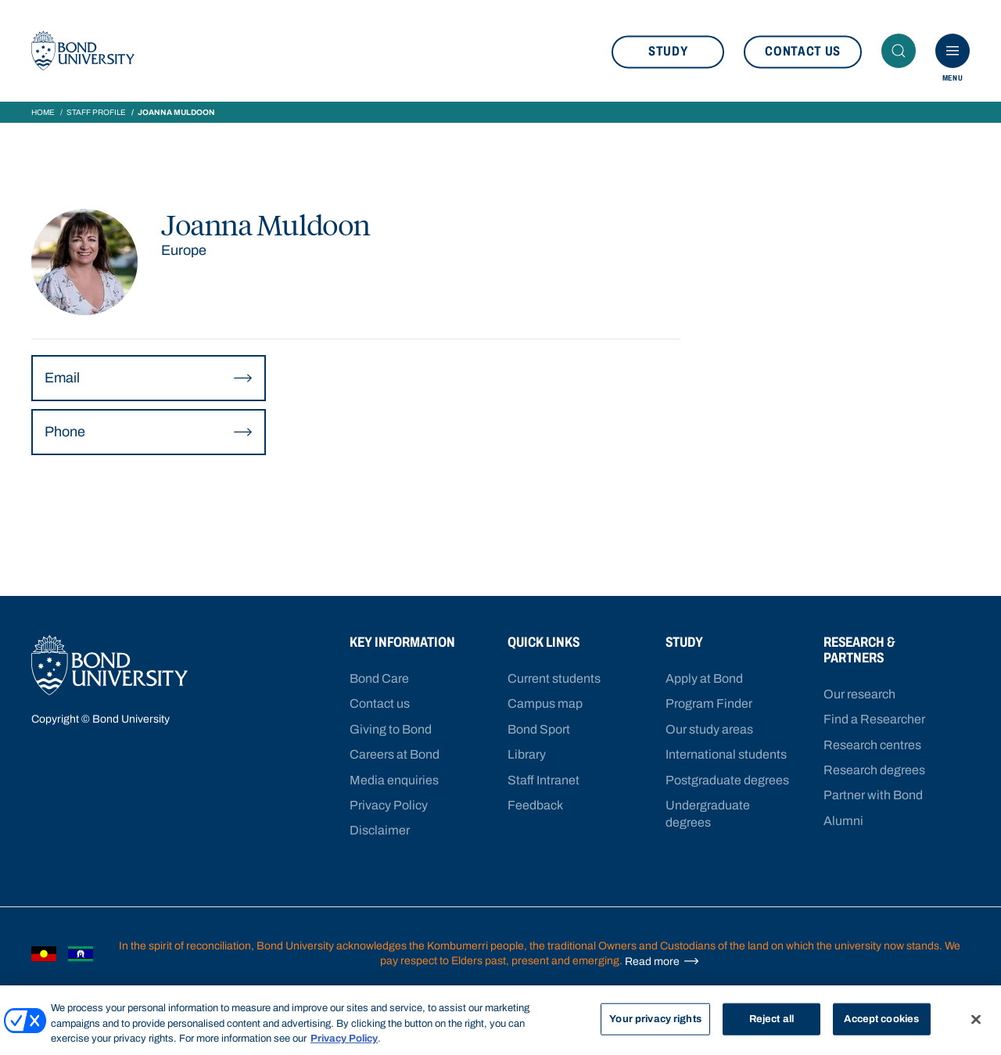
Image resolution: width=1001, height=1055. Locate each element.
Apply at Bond (704, 678)
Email (149, 378)
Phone (149, 432)
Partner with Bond (873, 795)
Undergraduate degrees (708, 813)
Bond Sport (539, 729)
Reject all (771, 1018)
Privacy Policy (389, 805)
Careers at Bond (395, 754)
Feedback (535, 805)
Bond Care (379, 678)
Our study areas (709, 729)
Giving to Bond (391, 729)
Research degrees (874, 770)
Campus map (545, 703)
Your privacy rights (655, 1018)
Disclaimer (380, 830)
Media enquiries (394, 780)
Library (527, 754)
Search (903, 51)
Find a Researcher (874, 719)
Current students (554, 678)
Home (43, 112)
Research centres (872, 745)
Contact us (803, 51)
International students (726, 754)
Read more (662, 961)
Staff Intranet (543, 780)
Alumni (843, 820)
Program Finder (709, 703)
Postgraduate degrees (727, 780)
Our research (859, 694)
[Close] (976, 1019)
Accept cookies (881, 1018)
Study (667, 51)
